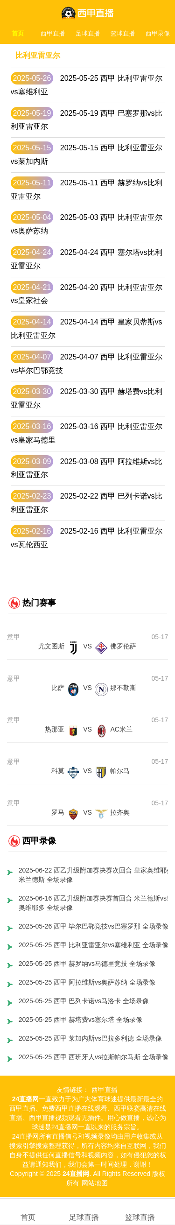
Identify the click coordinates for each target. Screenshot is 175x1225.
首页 (18, 33)
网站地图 (95, 1183)
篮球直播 (123, 33)
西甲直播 (53, 33)
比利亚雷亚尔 (37, 55)
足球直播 (88, 33)
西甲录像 (158, 33)
